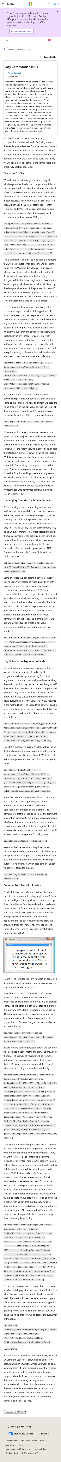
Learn (6, 40)
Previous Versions (29, 1440)
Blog (42, 1440)
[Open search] (48, 4)
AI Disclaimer (12, 1440)
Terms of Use (40, 1449)
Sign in (56, 3)
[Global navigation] (3, 4)
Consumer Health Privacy (17, 1449)
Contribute (11, 1444)
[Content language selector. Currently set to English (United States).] (19, 1426)
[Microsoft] (30, 4)
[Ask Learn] (49, 40)
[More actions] (54, 40)
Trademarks (11, 1453)
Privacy (22, 1444)
